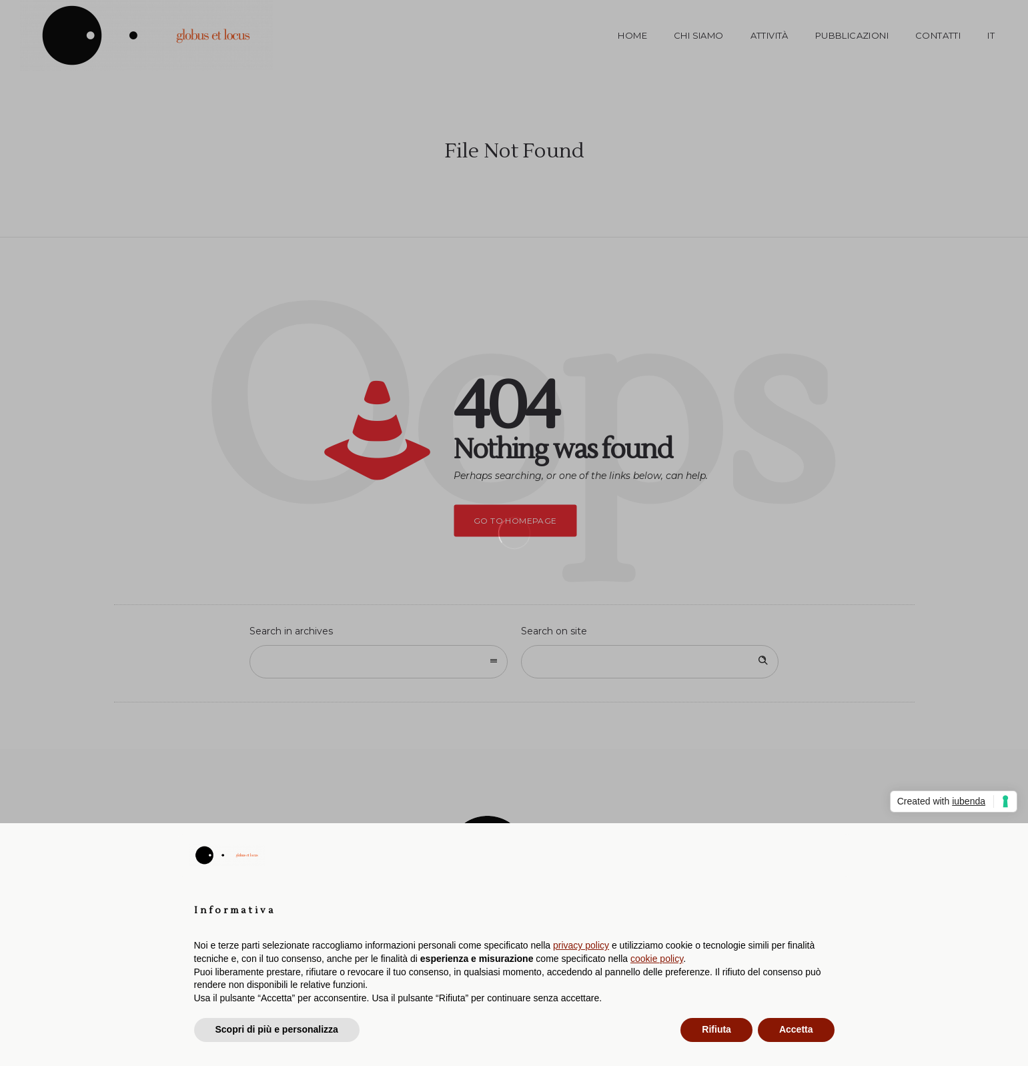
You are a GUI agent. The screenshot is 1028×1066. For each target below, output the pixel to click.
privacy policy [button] (581, 945)
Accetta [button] (796, 1029)
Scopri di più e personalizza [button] (276, 1029)
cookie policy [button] (656, 958)
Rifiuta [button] (716, 1029)
